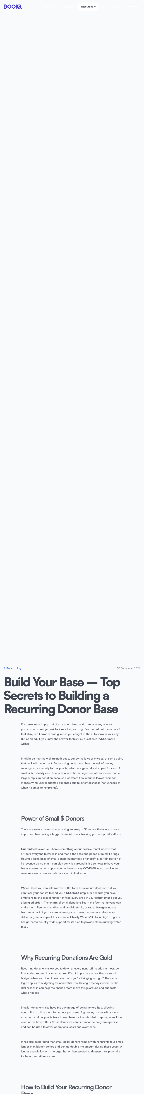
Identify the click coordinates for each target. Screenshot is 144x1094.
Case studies (67, 6)
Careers (115, 6)
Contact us (131, 6)
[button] (88, 6)
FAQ (104, 6)
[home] (13, 6)
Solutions (50, 6)
